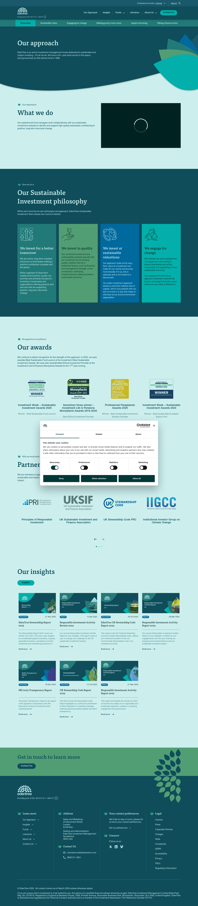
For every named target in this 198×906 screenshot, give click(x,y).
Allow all (137, 478)
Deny (61, 478)
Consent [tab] (60, 434)
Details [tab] (99, 434)
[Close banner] (154, 425)
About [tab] (138, 434)
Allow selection (99, 478)
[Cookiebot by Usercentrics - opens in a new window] (138, 426)
